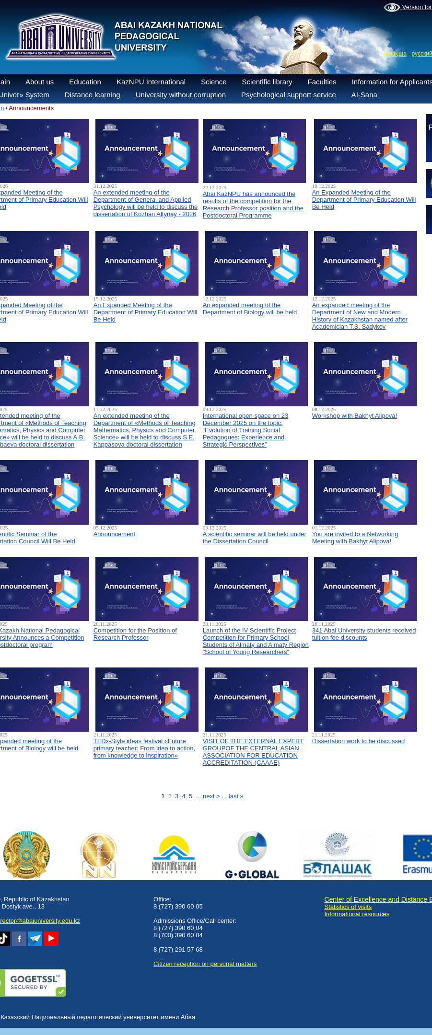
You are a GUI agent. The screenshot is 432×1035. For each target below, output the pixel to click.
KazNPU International (151, 82)
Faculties (322, 82)
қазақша (395, 53)
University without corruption (181, 95)
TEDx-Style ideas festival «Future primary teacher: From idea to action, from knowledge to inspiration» (144, 748)
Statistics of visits (348, 906)
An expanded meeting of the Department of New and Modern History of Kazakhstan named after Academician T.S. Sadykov (360, 315)
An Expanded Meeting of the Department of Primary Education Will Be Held (364, 199)
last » (236, 796)
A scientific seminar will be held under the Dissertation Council (254, 537)
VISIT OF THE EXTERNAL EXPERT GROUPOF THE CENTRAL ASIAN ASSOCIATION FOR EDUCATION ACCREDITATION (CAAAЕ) (253, 751)
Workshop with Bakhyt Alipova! (354, 415)
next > (211, 796)
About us (39, 82)
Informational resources (356, 914)
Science (213, 82)
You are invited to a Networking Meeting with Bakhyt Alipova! (355, 537)
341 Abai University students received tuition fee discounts (364, 634)
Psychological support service (288, 95)
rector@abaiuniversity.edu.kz (40, 920)
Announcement (114, 534)
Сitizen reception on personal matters (205, 963)
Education (85, 82)
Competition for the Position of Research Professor (135, 634)
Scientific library (267, 82)
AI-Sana (364, 95)
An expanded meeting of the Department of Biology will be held (250, 308)
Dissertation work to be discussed (358, 741)
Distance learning (92, 95)
